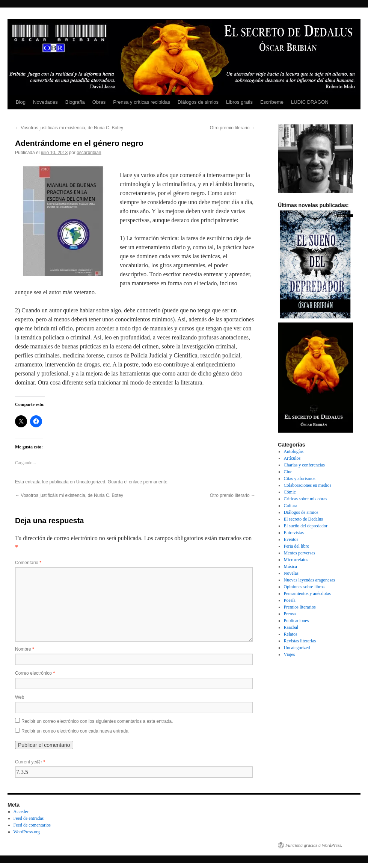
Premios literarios (300, 607)
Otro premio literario (232, 127)
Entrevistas (294, 532)
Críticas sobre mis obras (305, 498)
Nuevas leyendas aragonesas (309, 580)
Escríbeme (272, 102)
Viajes (289, 654)
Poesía (290, 600)
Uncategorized (90, 481)
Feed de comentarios (32, 825)
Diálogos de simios (198, 102)
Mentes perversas (299, 553)
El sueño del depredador (305, 525)
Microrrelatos (296, 559)
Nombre (24, 649)
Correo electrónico (35, 673)
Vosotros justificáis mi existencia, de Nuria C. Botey (69, 127)
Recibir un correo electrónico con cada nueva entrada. (75, 731)
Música (290, 566)
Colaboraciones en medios (308, 485)
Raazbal (291, 627)
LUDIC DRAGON (310, 102)
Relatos (290, 634)
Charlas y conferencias (304, 465)
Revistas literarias (300, 640)
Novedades (45, 102)
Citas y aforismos (299, 478)
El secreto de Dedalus (303, 519)
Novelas (291, 573)
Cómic (290, 492)
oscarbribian (89, 152)
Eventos (291, 539)
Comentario (28, 562)
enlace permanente (148, 481)
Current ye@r (30, 762)
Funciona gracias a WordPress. (313, 845)
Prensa (290, 613)
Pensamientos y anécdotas (307, 593)
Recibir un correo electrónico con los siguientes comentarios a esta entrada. (97, 721)
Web (19, 697)
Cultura (290, 505)
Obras (99, 102)
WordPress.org (27, 831)
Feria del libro (296, 546)
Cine (288, 471)
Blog (21, 102)
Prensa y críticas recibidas (141, 102)
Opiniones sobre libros (304, 586)
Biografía (75, 102)
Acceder (21, 811)
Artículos (292, 458)
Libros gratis (239, 102)
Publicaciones (296, 620)
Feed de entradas (29, 818)
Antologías (294, 451)
